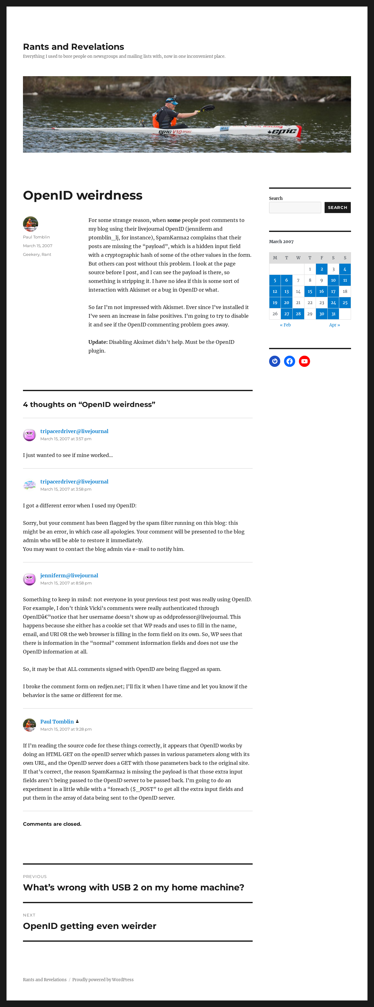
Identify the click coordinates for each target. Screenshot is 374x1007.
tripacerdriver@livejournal (74, 431)
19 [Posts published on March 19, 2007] (275, 302)
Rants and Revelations (73, 46)
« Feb (285, 325)
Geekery (31, 254)
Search (276, 198)
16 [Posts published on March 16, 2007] (321, 291)
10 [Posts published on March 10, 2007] (333, 280)
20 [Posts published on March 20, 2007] (286, 302)
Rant (46, 254)
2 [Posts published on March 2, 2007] (322, 269)
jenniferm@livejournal (69, 575)
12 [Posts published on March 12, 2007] (275, 291)
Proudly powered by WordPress (103, 979)
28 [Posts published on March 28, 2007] (298, 313)
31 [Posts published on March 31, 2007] (333, 313)
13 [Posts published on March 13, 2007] (287, 291)
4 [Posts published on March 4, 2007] (345, 269)
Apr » (334, 325)
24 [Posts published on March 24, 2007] (333, 302)
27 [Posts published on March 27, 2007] (286, 313)
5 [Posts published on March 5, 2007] (275, 280)
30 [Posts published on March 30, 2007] (321, 313)
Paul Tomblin (36, 236)
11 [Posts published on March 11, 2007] (345, 280)
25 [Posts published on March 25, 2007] (345, 302)
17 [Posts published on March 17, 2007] (333, 291)
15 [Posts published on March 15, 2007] (310, 291)
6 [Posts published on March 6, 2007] (286, 280)
